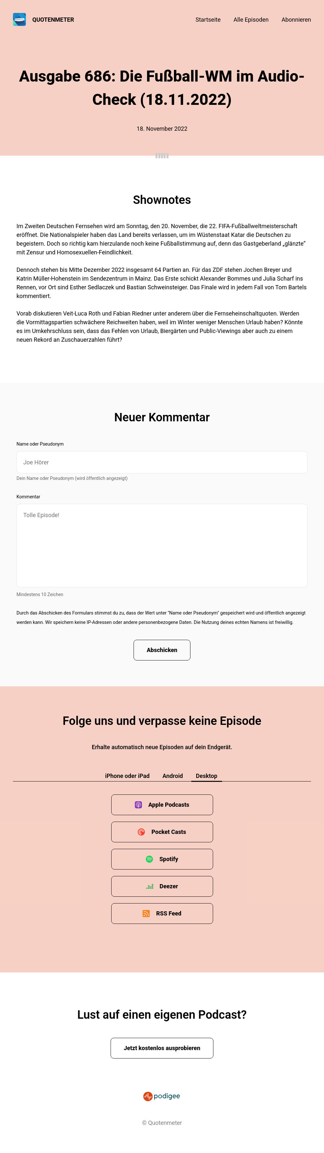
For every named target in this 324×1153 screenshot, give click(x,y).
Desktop (206, 775)
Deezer (169, 886)
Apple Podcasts (168, 804)
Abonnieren (296, 19)
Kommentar (28, 496)
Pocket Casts (168, 831)
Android (173, 775)
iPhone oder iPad (127, 775)
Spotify (168, 859)
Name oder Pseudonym (40, 444)
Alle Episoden (250, 19)
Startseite (208, 19)
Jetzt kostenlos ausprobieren (162, 1048)
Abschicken (162, 650)
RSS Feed (168, 913)
